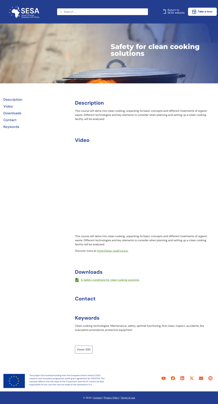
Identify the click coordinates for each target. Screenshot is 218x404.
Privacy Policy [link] (111, 397)
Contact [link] (97, 397)
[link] (24, 11)
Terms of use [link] (128, 397)
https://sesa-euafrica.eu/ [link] (113, 251)
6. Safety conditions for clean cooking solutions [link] (110, 280)
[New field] (105, 12)
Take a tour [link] (205, 11)
